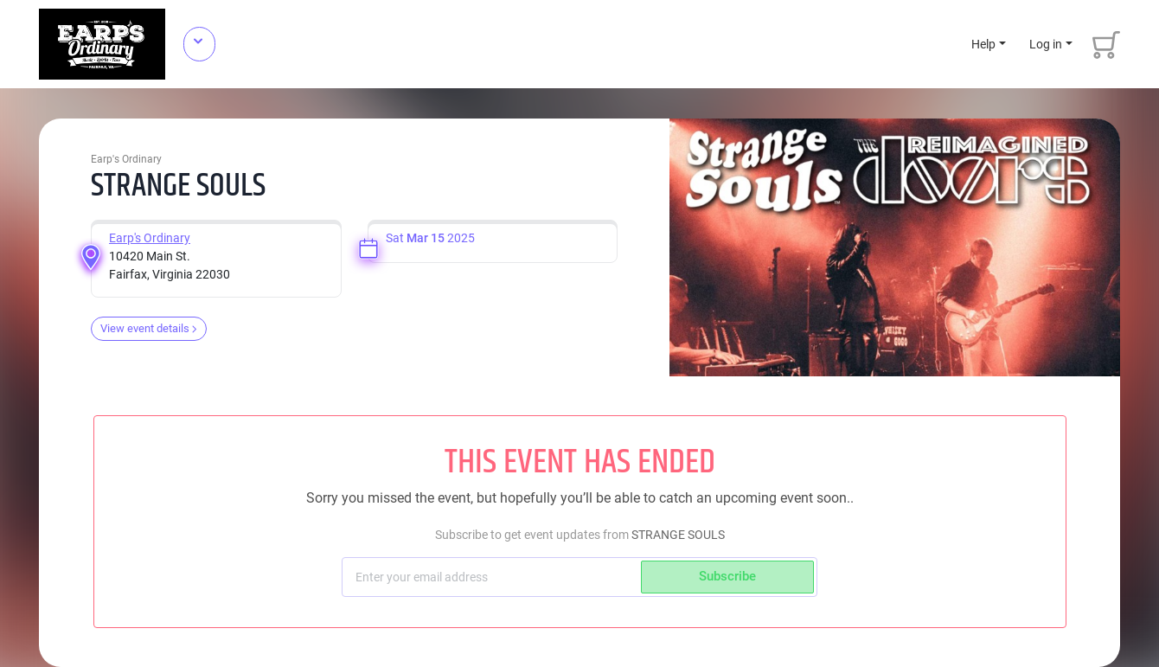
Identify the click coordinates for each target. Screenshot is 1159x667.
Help (983, 44)
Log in (1045, 44)
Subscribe (727, 576)
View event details (148, 328)
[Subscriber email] (493, 577)
